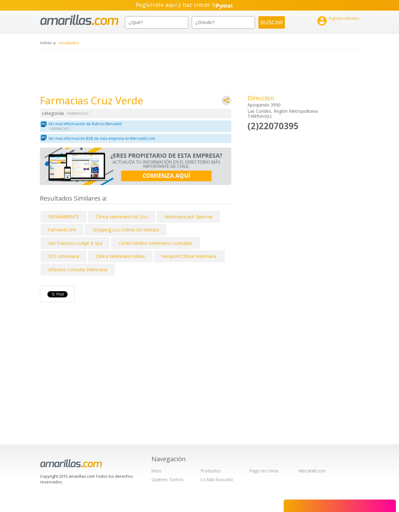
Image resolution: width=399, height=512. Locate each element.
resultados (69, 42)
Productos (211, 471)
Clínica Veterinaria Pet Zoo (122, 217)
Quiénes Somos (167, 479)
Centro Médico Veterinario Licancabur (155, 243)
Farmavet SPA (62, 230)
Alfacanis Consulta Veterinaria (77, 270)
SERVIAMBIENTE (63, 217)
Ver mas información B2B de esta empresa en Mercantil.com (101, 138)
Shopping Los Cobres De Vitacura (126, 230)
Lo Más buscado (217, 479)
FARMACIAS (78, 113)
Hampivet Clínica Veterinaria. (189, 256)
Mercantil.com (312, 471)
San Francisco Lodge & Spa (75, 243)
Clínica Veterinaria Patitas (120, 256)
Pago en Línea (264, 471)
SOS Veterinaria (63, 256)
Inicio (156, 471)
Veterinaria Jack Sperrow (188, 217)
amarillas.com (79, 20)
